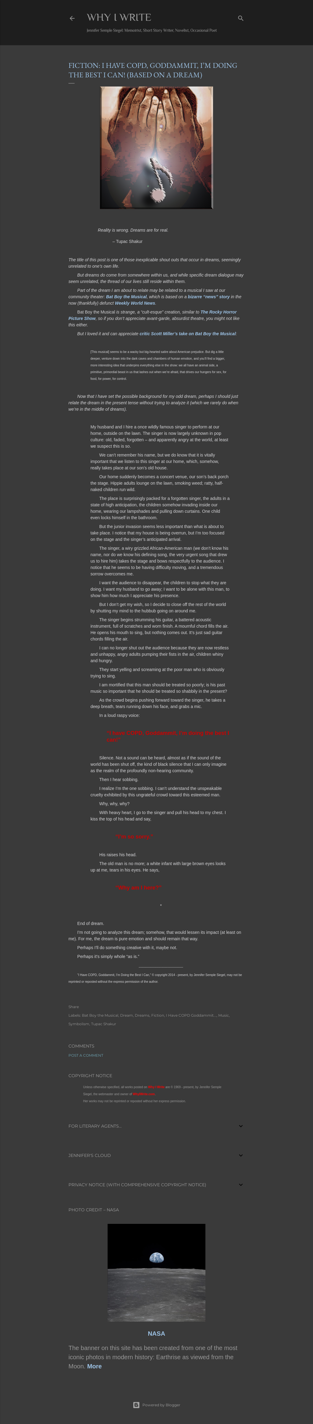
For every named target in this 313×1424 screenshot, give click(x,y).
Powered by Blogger (156, 1405)
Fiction (157, 1015)
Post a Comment (85, 1055)
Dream (126, 1015)
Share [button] (73, 1006)
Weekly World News (135, 303)
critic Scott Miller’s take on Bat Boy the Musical (188, 333)
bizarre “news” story (209, 296)
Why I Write (119, 17)
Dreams (142, 1015)
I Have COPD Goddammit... (191, 1015)
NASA (156, 1333)
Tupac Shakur (103, 1024)
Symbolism (78, 1024)
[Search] (241, 17)
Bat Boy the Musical (126, 296)
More (94, 1366)
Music (223, 1015)
